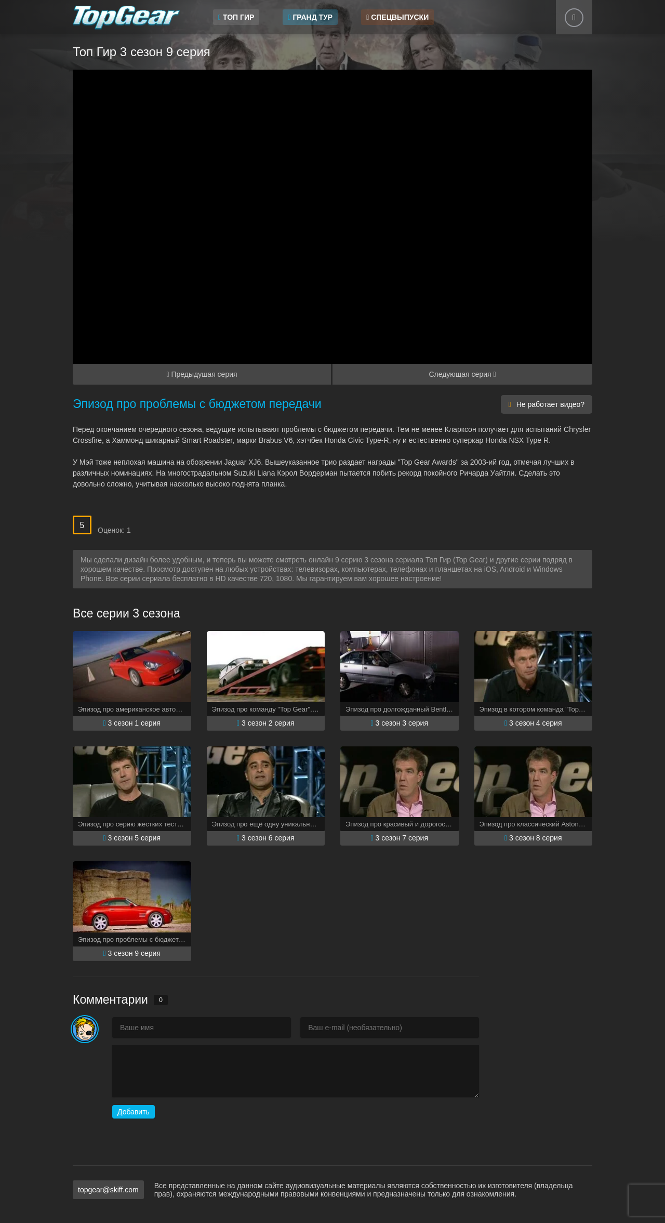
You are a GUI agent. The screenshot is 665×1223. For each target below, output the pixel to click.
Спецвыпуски (397, 17)
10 (181, 520)
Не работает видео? (546, 404)
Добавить (133, 1112)
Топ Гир (236, 17)
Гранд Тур (310, 17)
